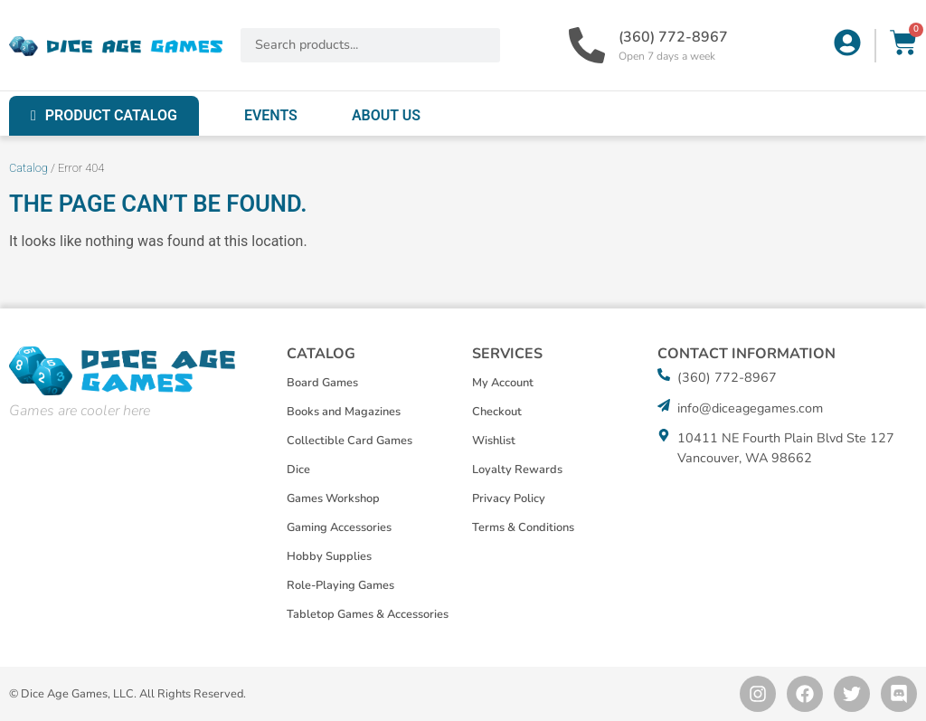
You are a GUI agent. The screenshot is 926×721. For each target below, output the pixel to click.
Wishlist (493, 440)
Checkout (497, 411)
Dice (298, 469)
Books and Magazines (344, 411)
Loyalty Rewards (517, 469)
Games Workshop (333, 498)
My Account (503, 383)
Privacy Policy (508, 498)
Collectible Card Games (349, 440)
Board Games (322, 383)
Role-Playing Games (340, 585)
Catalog (28, 168)
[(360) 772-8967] (587, 45)
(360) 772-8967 (673, 37)
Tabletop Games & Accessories (368, 614)
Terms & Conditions (523, 527)
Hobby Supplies (329, 556)
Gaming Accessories (339, 527)
